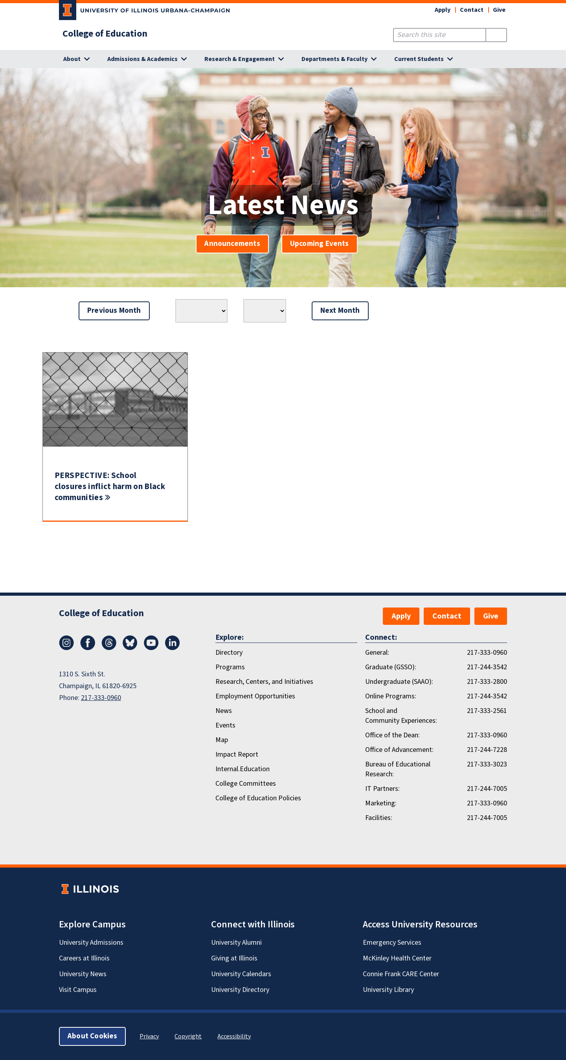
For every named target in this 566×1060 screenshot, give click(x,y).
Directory (229, 652)
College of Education (104, 34)
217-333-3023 (487, 764)
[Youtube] (151, 648)
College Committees (245, 784)
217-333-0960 (101, 698)
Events (225, 725)
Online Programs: (390, 696)
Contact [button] (471, 10)
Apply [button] (442, 10)
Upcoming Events (319, 243)
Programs (230, 667)
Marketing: (381, 803)
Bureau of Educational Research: (397, 769)
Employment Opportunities (255, 696)
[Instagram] (66, 648)
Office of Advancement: (399, 750)
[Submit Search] (496, 35)
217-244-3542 (487, 667)
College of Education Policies (258, 798)
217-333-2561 (487, 711)
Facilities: (378, 818)
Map (221, 740)
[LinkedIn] (172, 648)
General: (377, 652)
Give (499, 10)
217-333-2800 (487, 682)
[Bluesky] (130, 648)
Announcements (232, 243)
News (223, 711)
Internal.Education (242, 769)
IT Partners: (382, 789)
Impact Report (236, 754)
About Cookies (92, 1036)
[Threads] (109, 648)
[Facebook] (87, 648)
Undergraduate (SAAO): (399, 682)
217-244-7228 (487, 750)
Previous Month (114, 310)
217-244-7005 (487, 789)
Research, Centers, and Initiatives (264, 682)
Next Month (340, 310)
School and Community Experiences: (401, 716)
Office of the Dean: (392, 735)
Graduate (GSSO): (390, 667)
